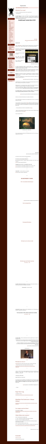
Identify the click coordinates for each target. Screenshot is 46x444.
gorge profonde (19, 45)
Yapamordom (23, 5)
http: (24, 200)
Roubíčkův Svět (11, 67)
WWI (9, 21)
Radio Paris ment (20, 7)
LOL (27, 359)
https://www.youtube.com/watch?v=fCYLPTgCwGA (31, 40)
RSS (25, 441)
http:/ (16, 162)
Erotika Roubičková (11, 47)
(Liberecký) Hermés (11, 46)
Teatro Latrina (10, 60)
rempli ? (25, 111)
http (23, 79)
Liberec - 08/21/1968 (11, 49)
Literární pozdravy (11, 62)
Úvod (16, 7)
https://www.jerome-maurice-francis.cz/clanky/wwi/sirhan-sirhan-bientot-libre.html (25, 425)
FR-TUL (10, 39)
